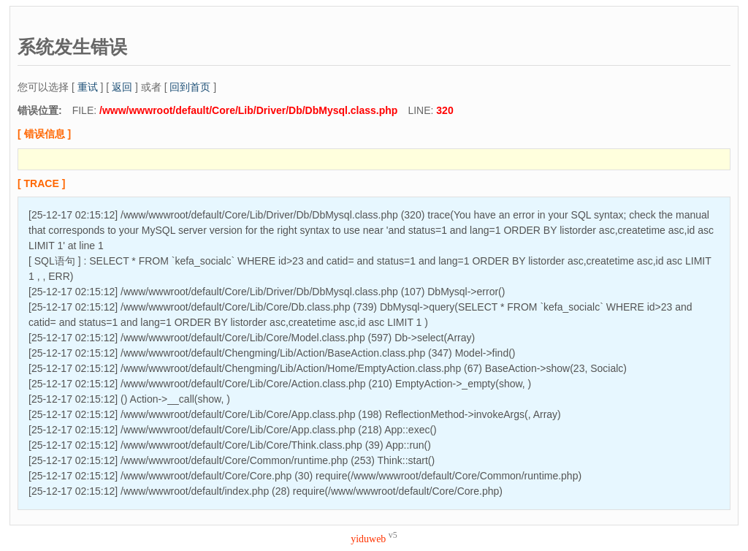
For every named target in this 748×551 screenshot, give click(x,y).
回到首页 (189, 87)
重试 (87, 87)
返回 (122, 87)
